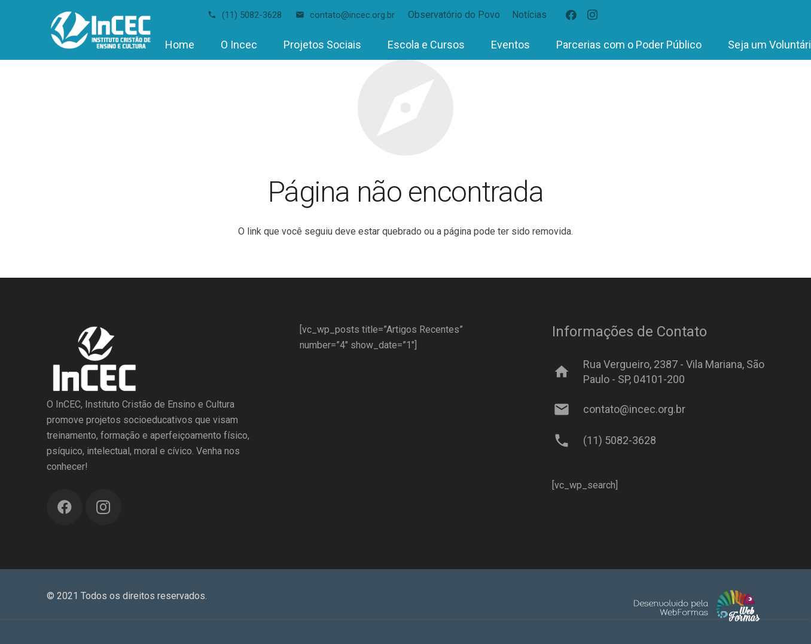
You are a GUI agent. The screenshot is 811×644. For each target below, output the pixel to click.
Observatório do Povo (454, 14)
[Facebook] (571, 15)
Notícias (529, 14)
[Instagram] (592, 15)
